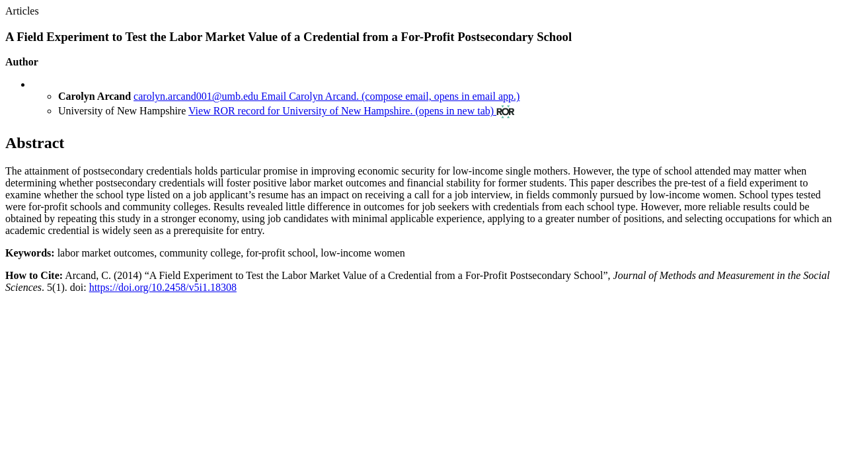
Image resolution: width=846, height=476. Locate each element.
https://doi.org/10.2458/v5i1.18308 (163, 287)
